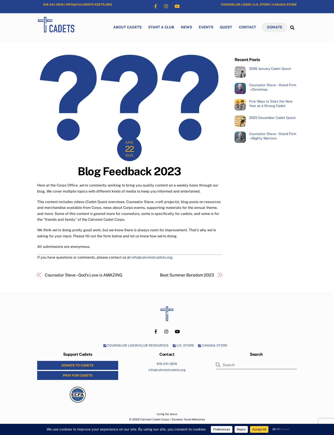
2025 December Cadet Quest (272, 118)
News (186, 27)
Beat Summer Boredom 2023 (187, 275)
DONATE (274, 27)
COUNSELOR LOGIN (236, 4)
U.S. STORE (261, 4)
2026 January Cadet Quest (270, 69)
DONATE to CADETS (78, 365)
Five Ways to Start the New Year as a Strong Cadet (271, 103)
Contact (247, 27)
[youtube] (177, 6)
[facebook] (155, 6)
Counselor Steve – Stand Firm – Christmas (272, 87)
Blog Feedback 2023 (129, 171)
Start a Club (161, 27)
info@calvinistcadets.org (151, 257)
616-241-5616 (53, 4)
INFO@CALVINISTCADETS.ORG (89, 4)
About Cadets (127, 27)
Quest (226, 27)
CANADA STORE (284, 4)
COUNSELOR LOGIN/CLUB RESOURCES (136, 345)
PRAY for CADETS (77, 375)
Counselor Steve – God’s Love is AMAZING (83, 275)
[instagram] (166, 6)
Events (206, 27)
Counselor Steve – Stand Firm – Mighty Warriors (272, 136)
